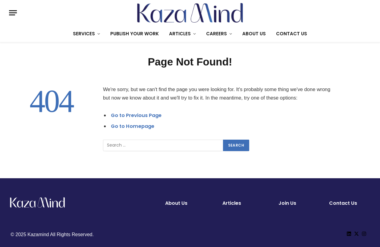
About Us (176, 203)
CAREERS (216, 33)
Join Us (287, 203)
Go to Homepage (133, 126)
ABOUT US (254, 33)
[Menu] (13, 13)
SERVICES (84, 33)
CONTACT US (291, 33)
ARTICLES (180, 33)
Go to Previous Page (136, 115)
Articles (231, 203)
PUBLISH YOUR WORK (134, 33)
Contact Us (343, 203)
